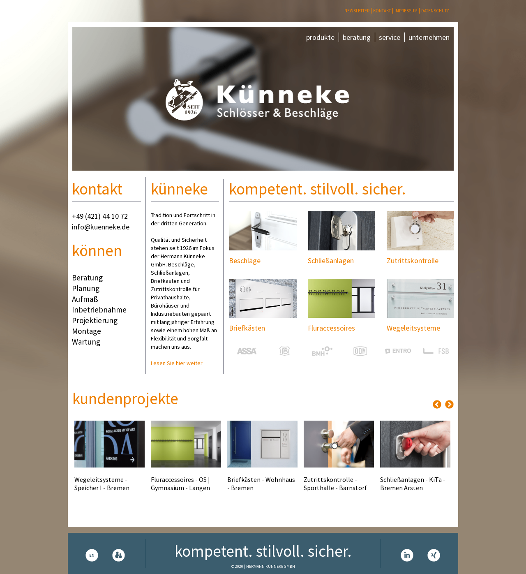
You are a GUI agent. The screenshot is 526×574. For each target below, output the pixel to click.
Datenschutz (435, 11)
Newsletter (356, 11)
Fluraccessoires (331, 328)
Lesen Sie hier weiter (177, 363)
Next (449, 404)
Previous (437, 404)
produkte (320, 37)
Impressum (406, 11)
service (389, 37)
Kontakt (382, 11)
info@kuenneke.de (100, 226)
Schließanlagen (331, 260)
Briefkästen (247, 328)
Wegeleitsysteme (413, 328)
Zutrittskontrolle (412, 260)
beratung (357, 37)
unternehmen (429, 37)
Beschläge (245, 260)
